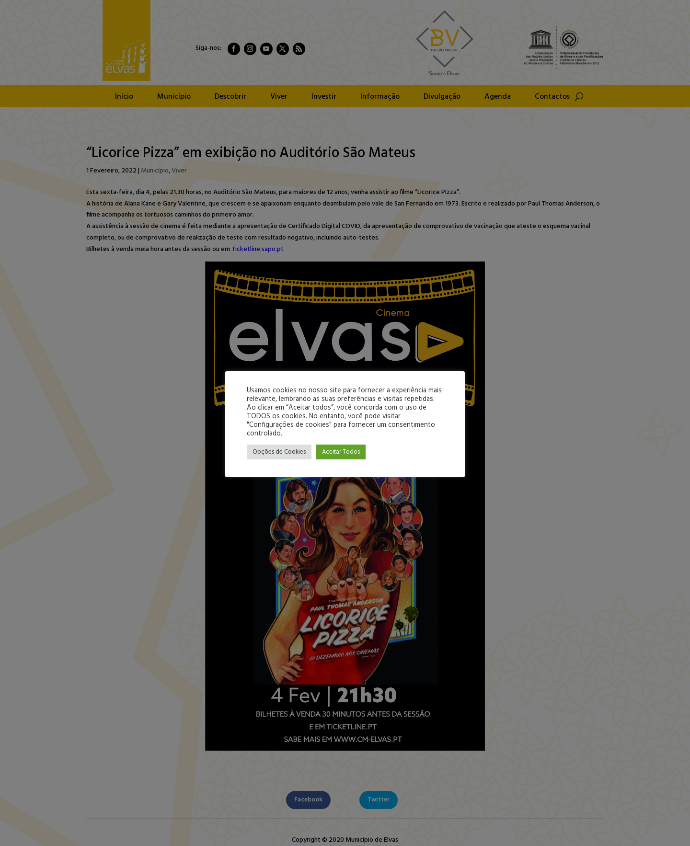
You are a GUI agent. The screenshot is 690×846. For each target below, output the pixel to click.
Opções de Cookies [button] (279, 452)
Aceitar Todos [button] (341, 452)
